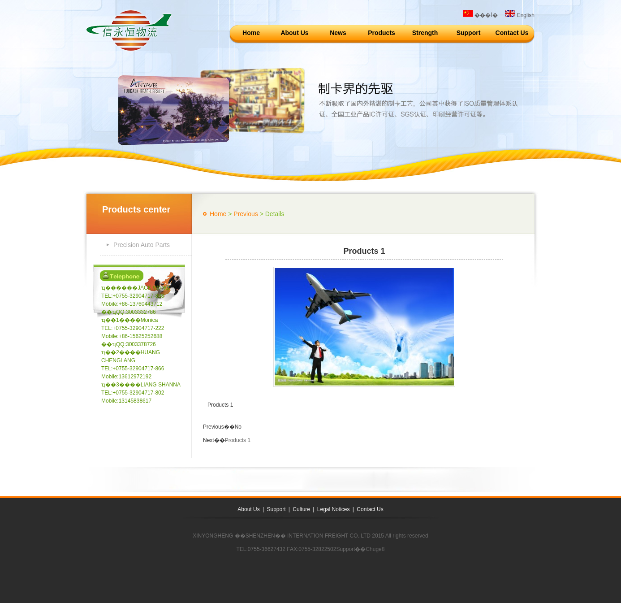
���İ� (480, 15)
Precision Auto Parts (141, 244)
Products (381, 32)
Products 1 (237, 440)
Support (469, 32)
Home (251, 32)
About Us (294, 32)
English (520, 15)
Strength (425, 32)
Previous (245, 213)
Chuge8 (375, 549)
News (338, 32)
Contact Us (512, 32)
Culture (301, 509)
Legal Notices (333, 509)
